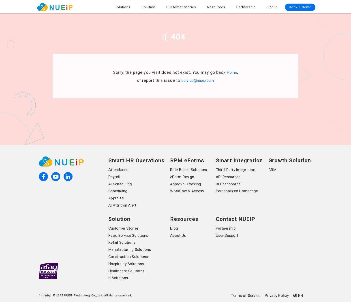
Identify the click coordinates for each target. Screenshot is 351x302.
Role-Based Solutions (190, 169)
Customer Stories (181, 6)
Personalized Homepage (238, 191)
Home (232, 72)
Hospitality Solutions (127, 264)
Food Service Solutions (130, 235)
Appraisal (117, 198)
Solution (148, 6)
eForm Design (183, 177)
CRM (272, 169)
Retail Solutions (123, 242)
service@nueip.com (197, 80)
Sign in (272, 6)
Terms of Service (242, 295)
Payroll (114, 177)
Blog (174, 228)
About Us (178, 235)
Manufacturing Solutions (131, 249)
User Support (228, 235)
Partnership (246, 6)
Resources (216, 6)
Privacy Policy (276, 295)
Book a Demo (300, 6)
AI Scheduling (121, 184)
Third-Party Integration (237, 169)
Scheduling (118, 191)
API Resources (229, 177)
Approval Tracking (187, 184)
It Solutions (119, 278)
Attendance (119, 169)
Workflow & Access (188, 191)
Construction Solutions (130, 256)
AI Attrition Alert (123, 205)
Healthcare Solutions (128, 271)
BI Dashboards (229, 184)
